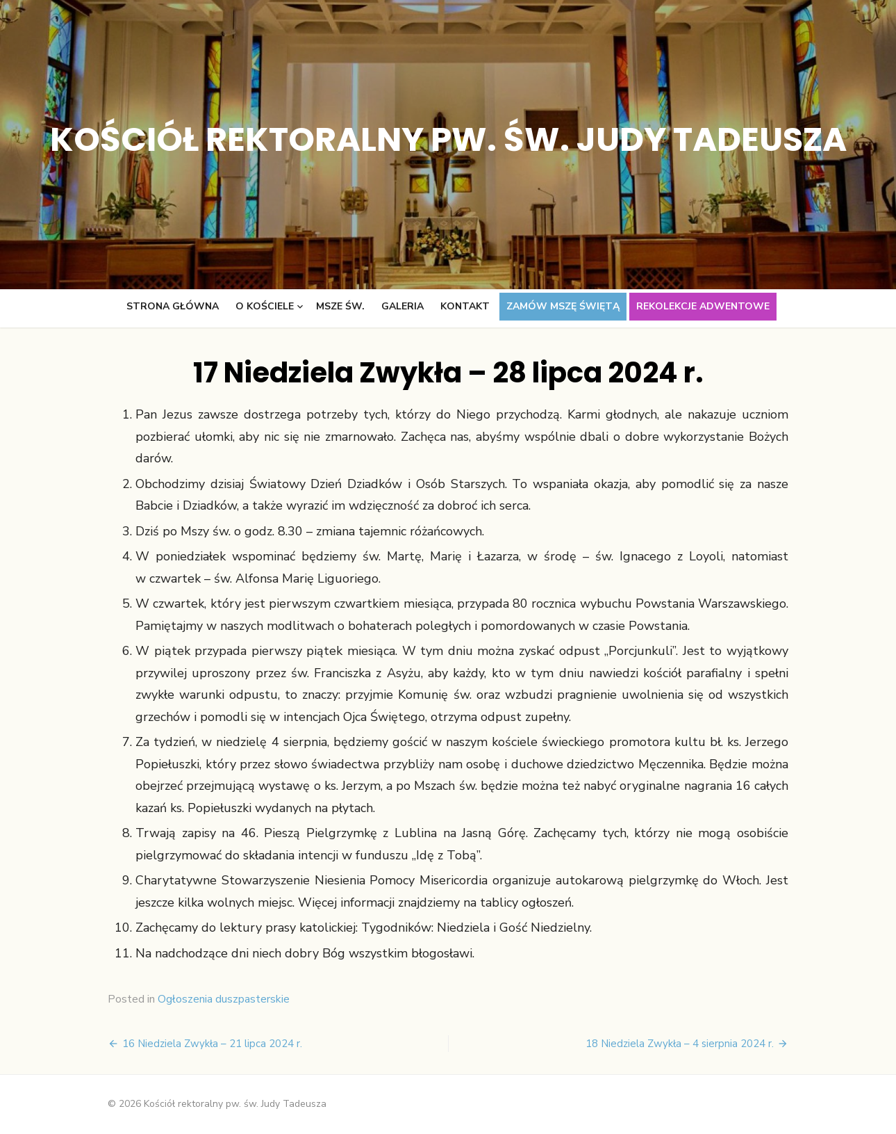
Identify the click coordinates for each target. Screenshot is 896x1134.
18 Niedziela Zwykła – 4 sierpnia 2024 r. (680, 1044)
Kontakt (465, 306)
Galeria (402, 306)
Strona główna (172, 306)
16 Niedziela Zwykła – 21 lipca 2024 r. (212, 1044)
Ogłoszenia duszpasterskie (224, 999)
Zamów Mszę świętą (563, 306)
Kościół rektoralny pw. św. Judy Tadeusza (448, 139)
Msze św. (340, 306)
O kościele (264, 306)
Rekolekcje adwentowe (703, 306)
